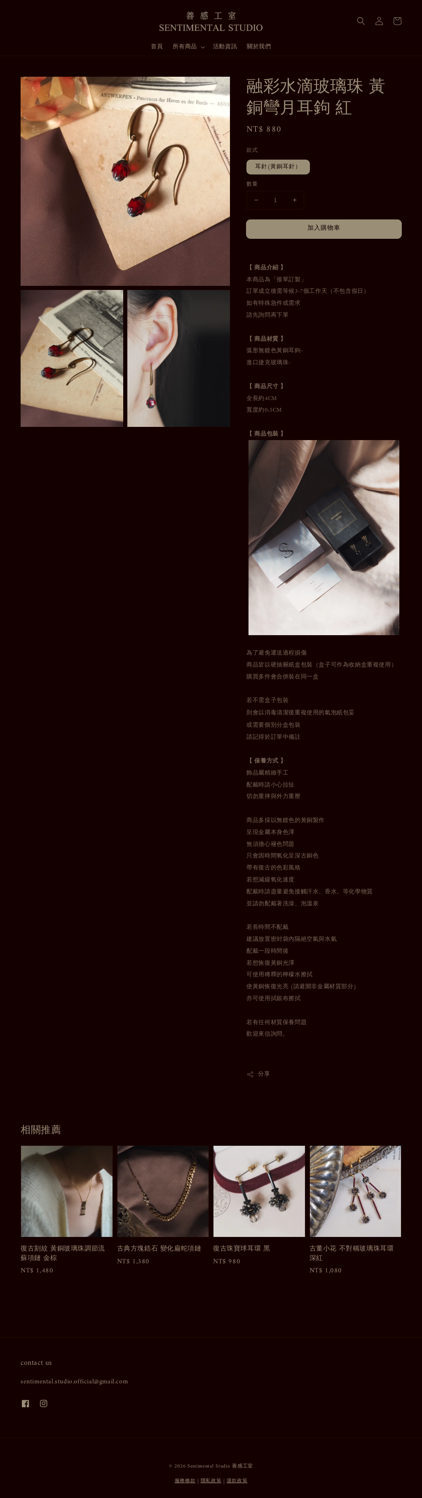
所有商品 (185, 47)
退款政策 (237, 1481)
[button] (361, 21)
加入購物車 (323, 228)
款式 (252, 150)
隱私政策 (211, 1481)
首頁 (157, 47)
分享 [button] (258, 1074)
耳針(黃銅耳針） (278, 167)
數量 (252, 184)
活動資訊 (225, 47)
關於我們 (259, 47)
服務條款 (185, 1481)
